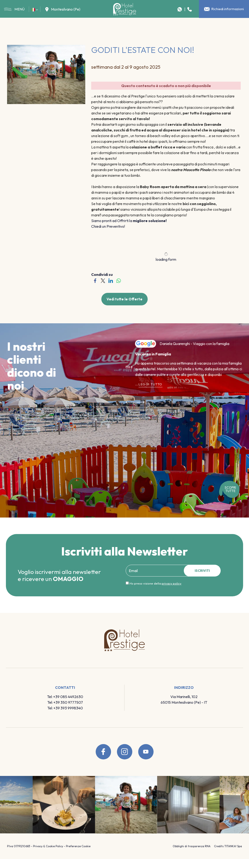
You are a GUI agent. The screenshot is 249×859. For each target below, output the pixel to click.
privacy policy (171, 583)
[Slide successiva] (140, 401)
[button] (34, 9)
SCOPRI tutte (230, 489)
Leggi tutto (141, 382)
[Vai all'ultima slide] (130, 401)
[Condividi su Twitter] (103, 280)
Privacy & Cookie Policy (48, 846)
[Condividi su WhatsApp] (118, 280)
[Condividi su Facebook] (95, 280)
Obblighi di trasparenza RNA (191, 846)
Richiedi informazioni (224, 9)
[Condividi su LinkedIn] (111, 280)
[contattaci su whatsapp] (179, 9)
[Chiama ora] (189, 9)
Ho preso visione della (155, 583)
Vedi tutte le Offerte (124, 299)
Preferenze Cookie (78, 846)
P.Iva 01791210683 (18, 846)
